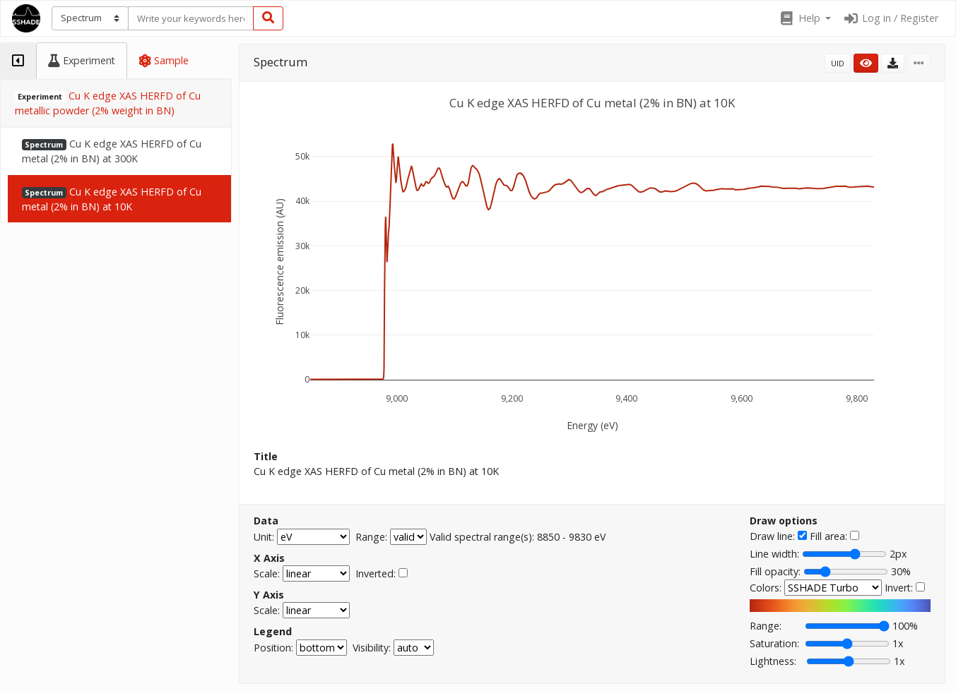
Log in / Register (890, 18)
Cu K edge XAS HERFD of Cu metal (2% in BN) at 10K (111, 199)
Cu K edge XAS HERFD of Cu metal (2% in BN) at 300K (111, 151)
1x (897, 643)
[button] (805, 18)
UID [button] (837, 63)
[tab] (18, 60)
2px (898, 553)
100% (905, 625)
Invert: (899, 587)
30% (901, 571)
